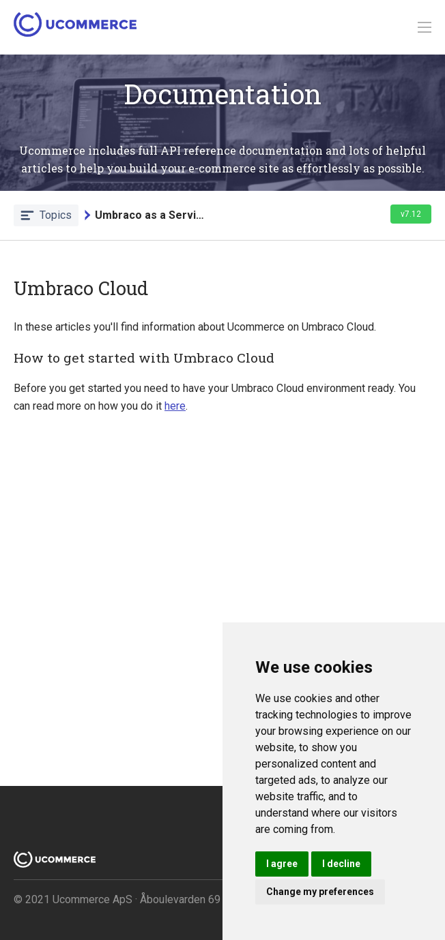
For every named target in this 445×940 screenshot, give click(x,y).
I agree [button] (282, 863)
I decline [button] (341, 863)
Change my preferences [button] (320, 891)
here (175, 405)
